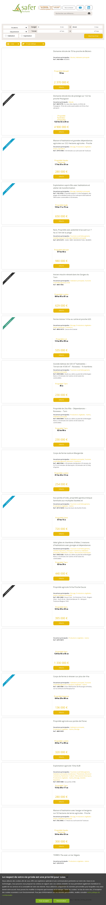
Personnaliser (61, 901)
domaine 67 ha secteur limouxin (58, 662)
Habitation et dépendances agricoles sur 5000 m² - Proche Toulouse (61, 610)
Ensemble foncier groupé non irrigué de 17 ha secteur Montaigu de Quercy (62, 822)
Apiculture (52, 112)
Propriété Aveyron (93, 422)
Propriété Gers (94, 369)
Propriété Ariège (94, 581)
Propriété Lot (93, 209)
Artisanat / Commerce (56, 219)
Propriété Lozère (94, 183)
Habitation (10, 36)
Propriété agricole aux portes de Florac (61, 449)
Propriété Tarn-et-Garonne (93, 821)
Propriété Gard (94, 316)
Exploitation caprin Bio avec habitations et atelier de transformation (62, 132)
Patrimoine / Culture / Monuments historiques (66, 353)
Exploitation (26, 36)
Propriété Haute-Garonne (94, 104)
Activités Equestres (50, 166)
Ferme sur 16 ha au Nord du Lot (58, 635)
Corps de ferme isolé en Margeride (59, 290)
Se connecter (44, 7)
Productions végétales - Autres (71, 270)
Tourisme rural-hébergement (70, 164)
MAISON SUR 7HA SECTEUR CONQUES (60, 715)
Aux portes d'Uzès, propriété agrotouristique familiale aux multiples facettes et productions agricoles (63, 319)
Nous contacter (69, 7)
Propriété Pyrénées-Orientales (93, 79)
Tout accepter (44, 901)
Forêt (59, 192)
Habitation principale (73, 57)
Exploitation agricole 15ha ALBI (57, 476)
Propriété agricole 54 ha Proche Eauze (60, 370)
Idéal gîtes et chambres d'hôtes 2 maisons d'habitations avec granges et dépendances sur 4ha (62, 346)
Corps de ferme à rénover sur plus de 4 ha (62, 423)
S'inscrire (56, 7)
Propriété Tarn (94, 236)
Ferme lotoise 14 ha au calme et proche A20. (63, 210)
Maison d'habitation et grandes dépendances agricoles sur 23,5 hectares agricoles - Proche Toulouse (63, 107)
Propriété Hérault (93, 50)
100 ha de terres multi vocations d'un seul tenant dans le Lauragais (62, 742)
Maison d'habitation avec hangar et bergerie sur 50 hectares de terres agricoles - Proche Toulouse (63, 505)
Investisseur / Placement (66, 484)
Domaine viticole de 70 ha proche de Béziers (63, 51)
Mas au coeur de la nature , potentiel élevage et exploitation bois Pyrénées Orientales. (63, 689)
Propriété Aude (94, 130)
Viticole (63, 57)
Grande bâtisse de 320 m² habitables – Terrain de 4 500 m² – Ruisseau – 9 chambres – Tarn (63, 240)
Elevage (63, 110)
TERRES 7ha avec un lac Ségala (57, 529)
